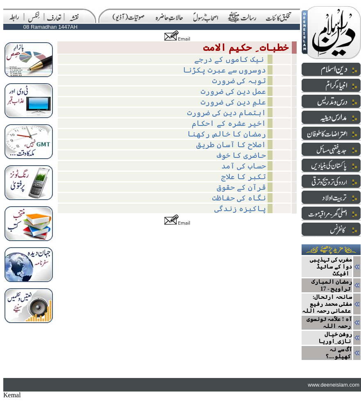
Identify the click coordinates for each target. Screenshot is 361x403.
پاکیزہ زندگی (240, 208)
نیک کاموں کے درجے (230, 59)
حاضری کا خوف (241, 155)
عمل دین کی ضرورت (233, 91)
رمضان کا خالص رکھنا (226, 134)
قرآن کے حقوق (241, 187)
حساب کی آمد (243, 166)
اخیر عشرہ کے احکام (229, 123)
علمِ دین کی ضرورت (233, 102)
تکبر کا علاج (243, 176)
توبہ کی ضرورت (239, 80)
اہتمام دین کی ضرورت (226, 112)
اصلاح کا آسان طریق (231, 144)
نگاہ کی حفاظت (239, 198)
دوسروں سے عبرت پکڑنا (224, 70)
